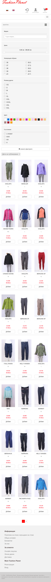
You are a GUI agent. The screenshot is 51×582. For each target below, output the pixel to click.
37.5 (29, 65)
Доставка (8, 557)
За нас (7, 544)
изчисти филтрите (25, 149)
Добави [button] (8, 196)
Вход (6, 567)
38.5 (29, 68)
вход (26, 10)
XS (7, 85)
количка (45, 10)
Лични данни (9, 554)
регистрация (35, 10)
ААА (8, 137)
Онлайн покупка (11, 551)
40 (7, 74)
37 (7, 65)
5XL (7, 108)
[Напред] (26, 521)
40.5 (29, 74)
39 (7, 71)
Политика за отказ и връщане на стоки (19, 535)
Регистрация (9, 564)
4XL (7, 105)
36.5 (29, 62)
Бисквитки (8, 541)
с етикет (9, 134)
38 (7, 68)
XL (7, 96)
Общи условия (10, 538)
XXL (7, 99)
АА (7, 139)
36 (7, 62)
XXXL (8, 102)
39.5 (29, 71)
